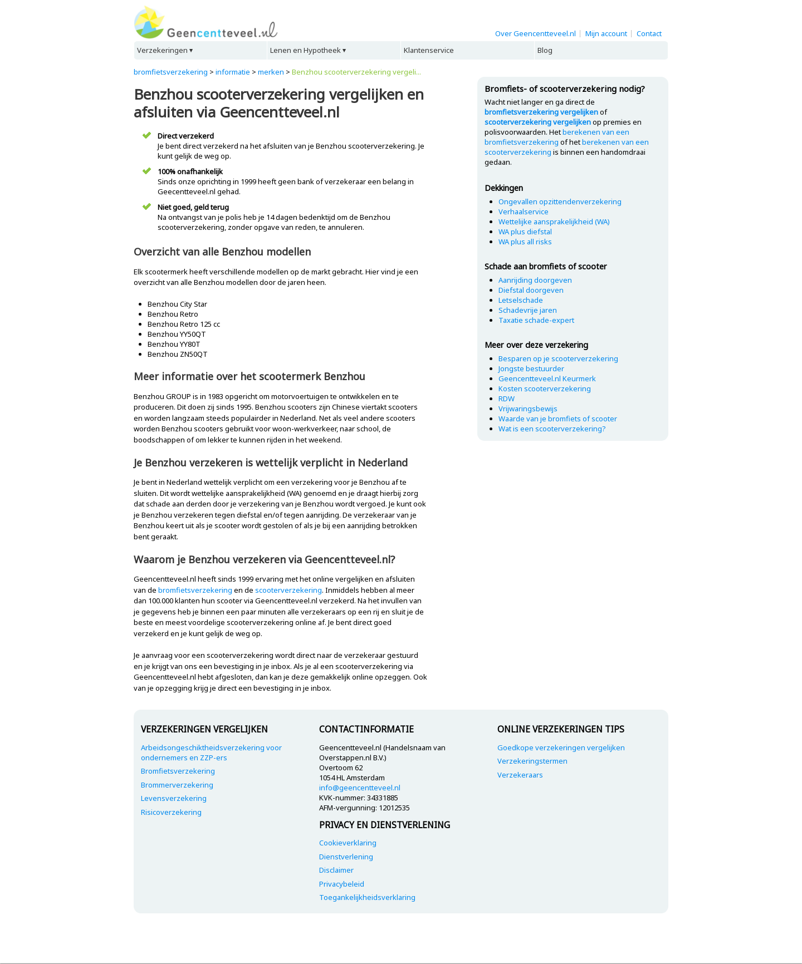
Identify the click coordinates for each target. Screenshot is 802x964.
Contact (649, 33)
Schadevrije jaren (527, 310)
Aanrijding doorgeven (535, 280)
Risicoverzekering (171, 812)
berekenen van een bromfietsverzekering (557, 137)
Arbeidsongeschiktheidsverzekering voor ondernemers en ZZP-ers (211, 752)
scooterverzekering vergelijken (538, 122)
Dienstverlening (346, 857)
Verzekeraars (520, 775)
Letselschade (520, 300)
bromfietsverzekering (171, 72)
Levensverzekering (174, 798)
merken (271, 72)
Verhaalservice (523, 211)
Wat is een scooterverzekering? (552, 429)
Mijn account (606, 33)
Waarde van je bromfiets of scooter (557, 419)
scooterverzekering (288, 590)
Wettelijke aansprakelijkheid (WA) (554, 222)
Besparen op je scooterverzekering (558, 358)
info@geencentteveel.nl (359, 788)
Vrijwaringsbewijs (528, 409)
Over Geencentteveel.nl (535, 33)
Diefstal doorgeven (531, 290)
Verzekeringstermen (532, 761)
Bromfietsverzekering (178, 771)
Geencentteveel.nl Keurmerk (547, 378)
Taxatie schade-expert (536, 320)
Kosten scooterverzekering (544, 388)
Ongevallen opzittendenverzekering (560, 201)
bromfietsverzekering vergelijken (541, 112)
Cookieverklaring (347, 843)
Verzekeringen (162, 50)
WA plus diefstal (525, 232)
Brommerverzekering (177, 785)
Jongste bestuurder (531, 368)
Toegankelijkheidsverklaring (367, 897)
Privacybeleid (341, 884)
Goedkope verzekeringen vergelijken (561, 747)
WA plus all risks (525, 242)
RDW (506, 399)
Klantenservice (429, 50)
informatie (233, 72)
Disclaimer (336, 870)
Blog (544, 50)
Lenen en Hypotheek (305, 50)
